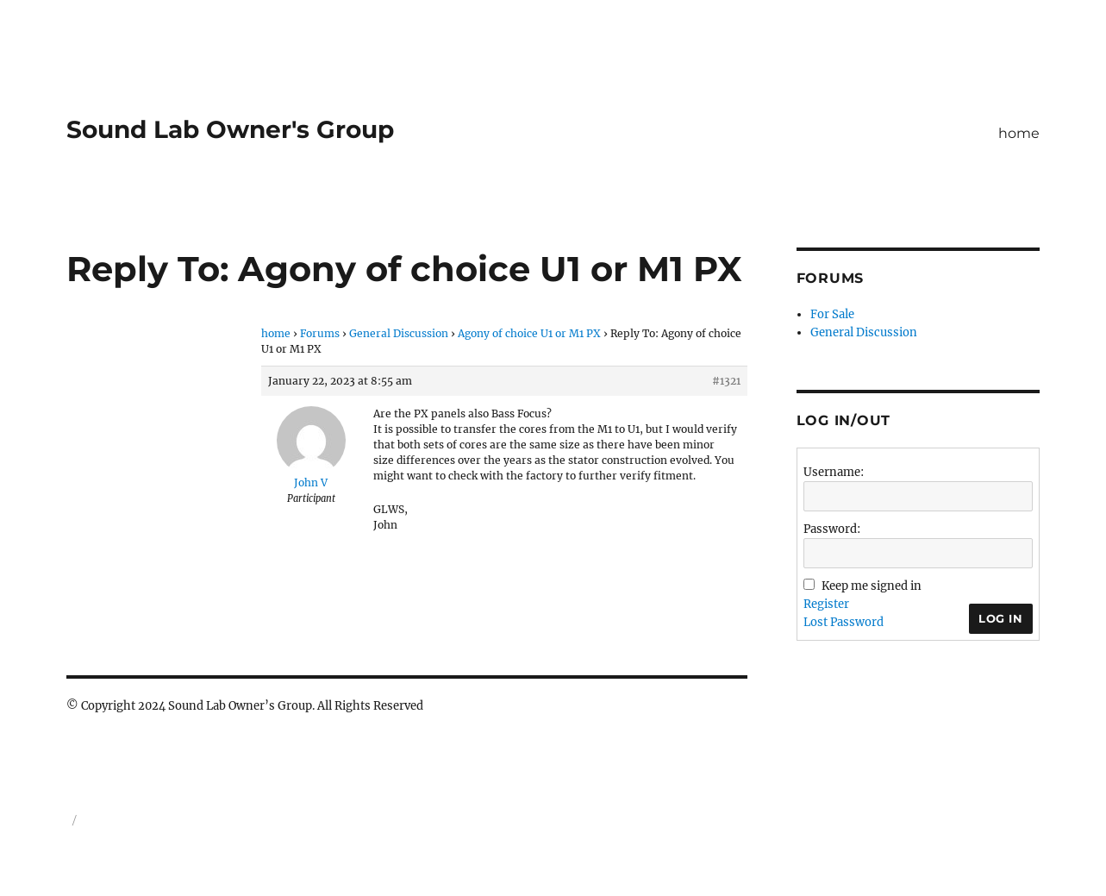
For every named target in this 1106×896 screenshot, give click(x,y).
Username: (833, 472)
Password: (831, 529)
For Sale (832, 314)
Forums (320, 333)
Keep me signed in (872, 586)
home (1019, 133)
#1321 (726, 380)
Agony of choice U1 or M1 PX (529, 333)
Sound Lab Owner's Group (230, 129)
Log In (1000, 618)
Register (826, 604)
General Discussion (398, 333)
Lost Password (843, 622)
